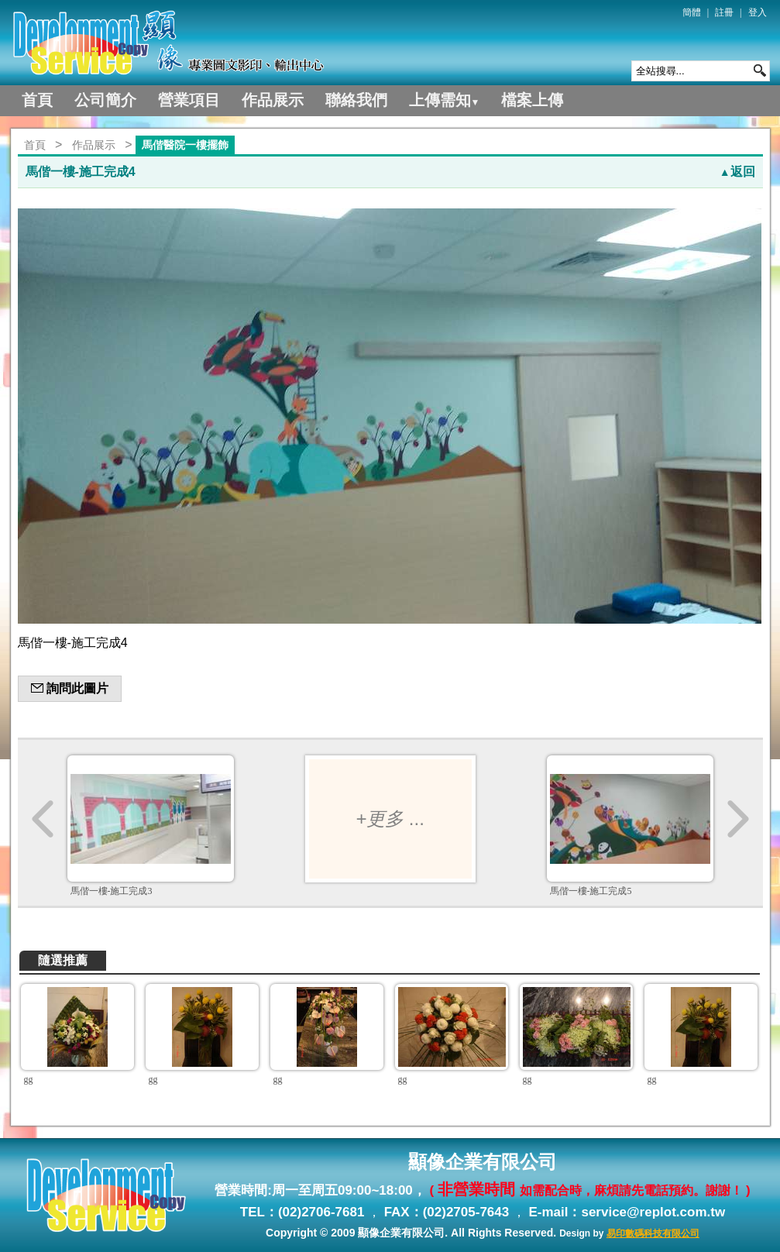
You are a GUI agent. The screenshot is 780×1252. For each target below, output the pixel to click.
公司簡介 (105, 99)
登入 (757, 12)
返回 (737, 171)
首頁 (37, 99)
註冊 (724, 12)
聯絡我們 (356, 99)
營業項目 (189, 99)
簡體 (691, 12)
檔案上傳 (532, 99)
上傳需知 (444, 99)
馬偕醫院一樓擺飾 (185, 145)
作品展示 (273, 99)
